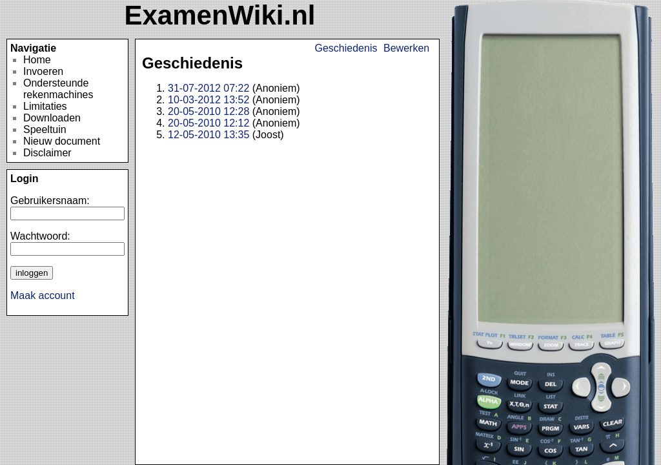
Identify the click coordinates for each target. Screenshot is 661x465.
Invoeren (43, 71)
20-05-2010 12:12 (208, 123)
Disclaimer (47, 152)
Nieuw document (61, 141)
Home (37, 59)
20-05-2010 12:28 (208, 111)
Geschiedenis (346, 48)
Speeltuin (44, 129)
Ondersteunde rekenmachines (58, 89)
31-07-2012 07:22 (208, 88)
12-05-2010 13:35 (208, 134)
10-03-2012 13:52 (208, 99)
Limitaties (45, 106)
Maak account (42, 295)
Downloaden (52, 117)
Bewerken (406, 48)
